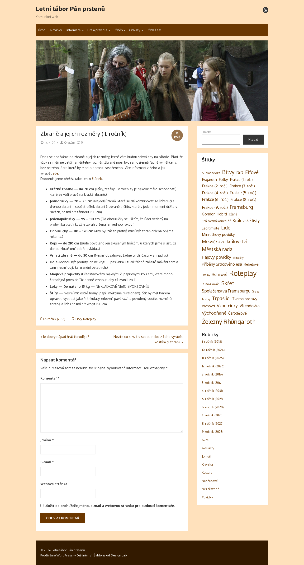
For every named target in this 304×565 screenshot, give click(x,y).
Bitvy (79, 319)
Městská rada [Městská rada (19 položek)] (217, 249)
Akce (205, 440)
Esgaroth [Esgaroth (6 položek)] (209, 179)
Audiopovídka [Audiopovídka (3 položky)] (211, 173)
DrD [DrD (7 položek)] (239, 172)
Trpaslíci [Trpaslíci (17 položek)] (221, 298)
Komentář (50, 378)
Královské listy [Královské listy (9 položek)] (246, 220)
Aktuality (208, 448)
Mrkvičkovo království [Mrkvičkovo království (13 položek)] (224, 241)
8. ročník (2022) (212, 423)
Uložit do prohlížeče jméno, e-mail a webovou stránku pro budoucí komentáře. (109, 506)
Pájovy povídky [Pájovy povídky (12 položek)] (216, 257)
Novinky (56, 30)
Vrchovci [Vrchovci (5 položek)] (208, 306)
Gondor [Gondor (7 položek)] (208, 214)
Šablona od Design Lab (110, 555)
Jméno (47, 440)
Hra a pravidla (97, 30)
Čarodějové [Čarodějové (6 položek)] (237, 313)
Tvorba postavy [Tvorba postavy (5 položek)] (244, 299)
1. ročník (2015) (212, 341)
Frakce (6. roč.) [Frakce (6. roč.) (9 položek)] (215, 199)
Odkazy (134, 30)
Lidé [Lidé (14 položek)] (225, 228)
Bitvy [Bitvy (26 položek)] (228, 172)
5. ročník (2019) (212, 399)
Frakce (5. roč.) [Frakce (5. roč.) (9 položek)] (243, 192)
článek (97, 179)
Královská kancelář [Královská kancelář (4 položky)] (216, 221)
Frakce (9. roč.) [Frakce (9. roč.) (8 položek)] (215, 207)
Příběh (118, 30)
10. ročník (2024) (213, 350)
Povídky (207, 497)
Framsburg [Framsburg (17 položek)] (241, 207)
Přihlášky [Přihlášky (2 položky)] (238, 257)
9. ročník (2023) (212, 431)
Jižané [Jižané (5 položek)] (233, 214)
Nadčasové (210, 481)
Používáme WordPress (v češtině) (64, 555)
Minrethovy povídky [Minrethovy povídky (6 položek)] (218, 234)
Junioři (206, 456)
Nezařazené (210, 489)
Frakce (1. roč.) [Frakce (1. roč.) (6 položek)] (241, 179)
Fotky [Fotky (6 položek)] (223, 179)
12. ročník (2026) (213, 366)
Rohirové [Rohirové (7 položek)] (219, 274)
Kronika (207, 464)
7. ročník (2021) (212, 415)
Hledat (206, 132)
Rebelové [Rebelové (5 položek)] (251, 264)
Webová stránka (53, 484)
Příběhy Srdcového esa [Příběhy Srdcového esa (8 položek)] (222, 264)
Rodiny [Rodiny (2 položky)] (206, 275)
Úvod (42, 30)
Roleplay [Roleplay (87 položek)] (243, 273)
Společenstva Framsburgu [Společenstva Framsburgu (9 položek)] (226, 290)
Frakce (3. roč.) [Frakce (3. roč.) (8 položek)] (242, 185)
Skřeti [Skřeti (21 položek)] (228, 283)
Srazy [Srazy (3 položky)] (255, 291)
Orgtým (67, 142)
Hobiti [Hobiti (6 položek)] (222, 214)
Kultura (207, 472)
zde (55, 173)
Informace (73, 30)
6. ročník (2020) (213, 407)
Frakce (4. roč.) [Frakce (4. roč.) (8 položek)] (215, 192)
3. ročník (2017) (212, 383)
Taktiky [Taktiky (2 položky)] (206, 299)
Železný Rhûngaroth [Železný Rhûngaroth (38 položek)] (229, 321)
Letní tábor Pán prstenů (70, 9)
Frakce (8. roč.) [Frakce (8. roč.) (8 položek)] (243, 199)
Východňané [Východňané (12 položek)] (214, 313)
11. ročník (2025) (213, 358)
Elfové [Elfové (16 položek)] (252, 172)
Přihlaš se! (154, 30)
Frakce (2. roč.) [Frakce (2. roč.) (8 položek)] (215, 185)
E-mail (47, 462)
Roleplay (89, 319)
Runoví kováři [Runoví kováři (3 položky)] (210, 284)
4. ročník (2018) (212, 391)
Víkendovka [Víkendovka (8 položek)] (250, 305)
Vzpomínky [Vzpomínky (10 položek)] (227, 305)
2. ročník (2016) (54, 319)
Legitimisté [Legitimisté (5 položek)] (210, 228)
